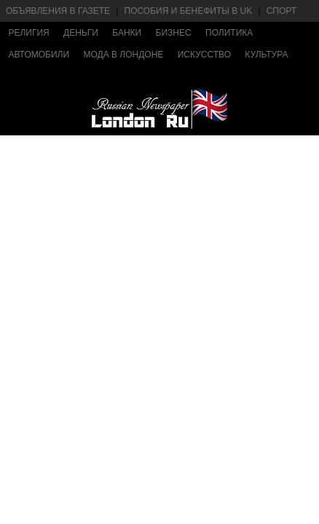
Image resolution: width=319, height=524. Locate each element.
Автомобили (38, 54)
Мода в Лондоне (123, 54)
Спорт (281, 11)
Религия (28, 33)
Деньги (80, 33)
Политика (229, 33)
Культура (266, 54)
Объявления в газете (58, 11)
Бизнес (174, 33)
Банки (126, 33)
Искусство (204, 54)
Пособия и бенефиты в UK (189, 11)
